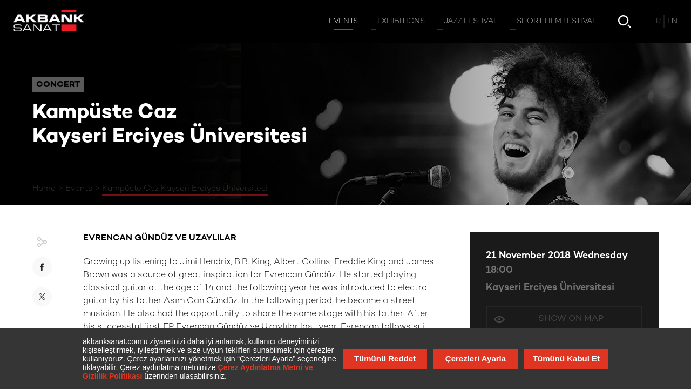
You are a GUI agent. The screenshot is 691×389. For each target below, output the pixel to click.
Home (44, 188)
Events (78, 188)
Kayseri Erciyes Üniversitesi (550, 288)
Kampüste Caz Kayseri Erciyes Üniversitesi (185, 188)
